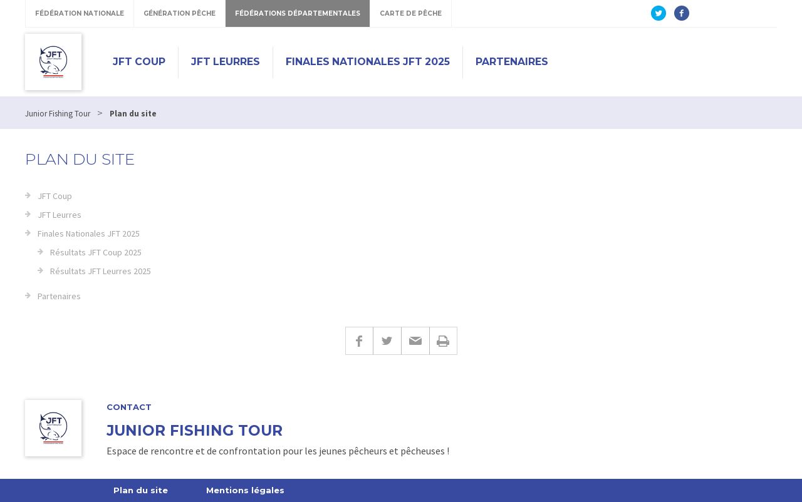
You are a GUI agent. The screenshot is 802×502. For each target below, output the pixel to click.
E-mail (415, 341)
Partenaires (512, 62)
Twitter (387, 341)
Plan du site (140, 490)
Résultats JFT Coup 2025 (96, 252)
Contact (129, 407)
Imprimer (443, 341)
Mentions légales (245, 490)
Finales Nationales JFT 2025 (368, 62)
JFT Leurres (225, 62)
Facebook (359, 341)
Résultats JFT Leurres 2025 (100, 271)
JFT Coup (139, 62)
